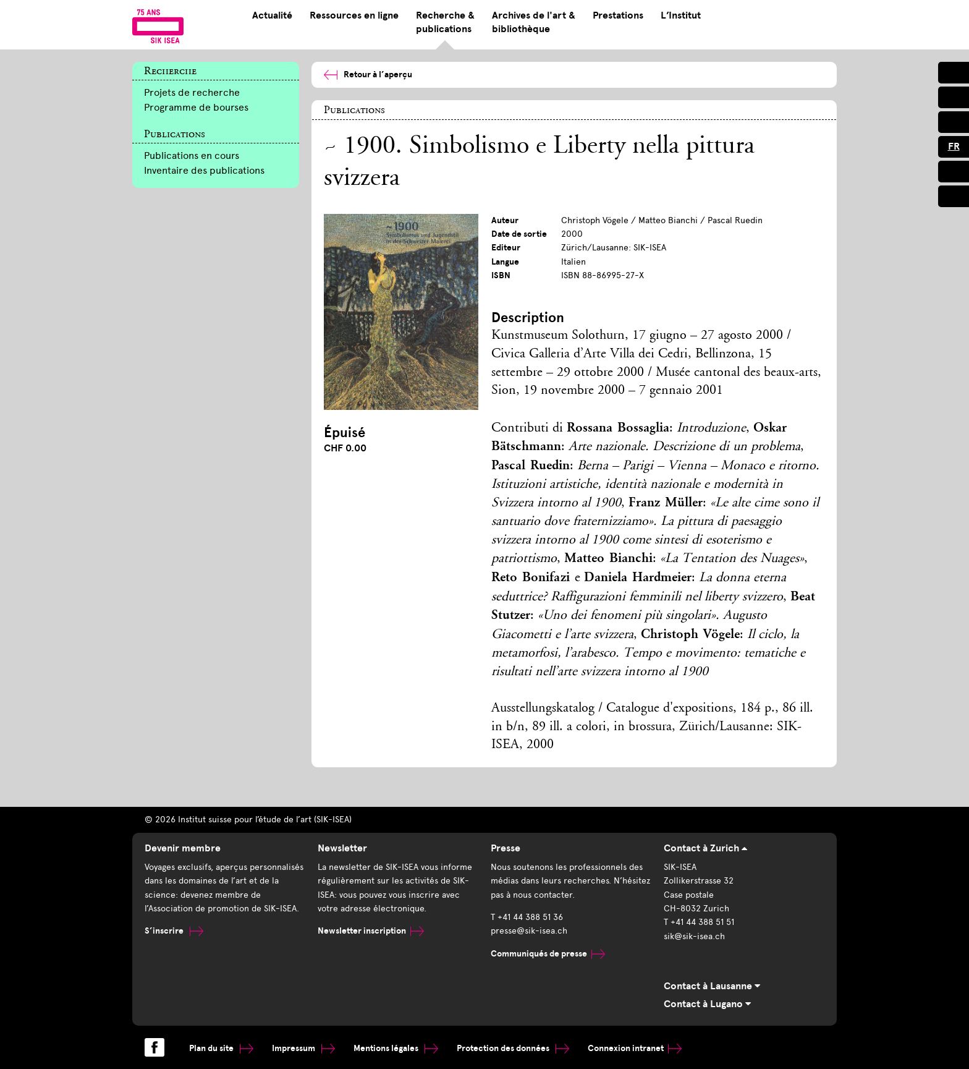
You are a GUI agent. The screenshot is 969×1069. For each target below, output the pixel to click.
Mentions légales (395, 1048)
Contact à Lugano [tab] (707, 1004)
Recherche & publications (445, 22)
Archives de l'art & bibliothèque (533, 22)
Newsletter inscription (371, 931)
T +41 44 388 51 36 (527, 917)
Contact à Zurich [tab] (705, 848)
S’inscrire (174, 931)
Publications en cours (191, 155)
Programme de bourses (196, 107)
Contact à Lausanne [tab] (712, 986)
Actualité (272, 15)
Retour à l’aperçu (368, 74)
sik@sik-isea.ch (694, 936)
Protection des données (513, 1048)
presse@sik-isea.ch (529, 931)
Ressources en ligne (354, 15)
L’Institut (681, 15)
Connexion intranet (635, 1048)
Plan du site (221, 1048)
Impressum (303, 1048)
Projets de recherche (192, 92)
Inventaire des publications (204, 170)
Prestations (618, 15)
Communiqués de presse (548, 953)
